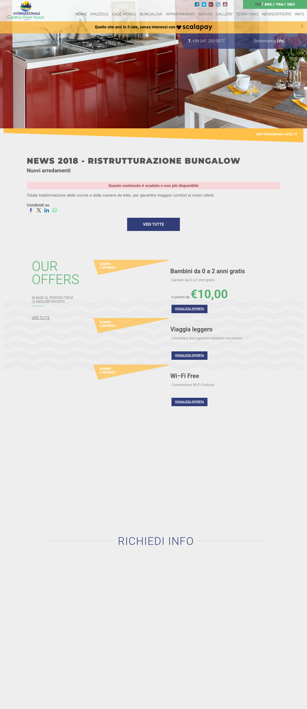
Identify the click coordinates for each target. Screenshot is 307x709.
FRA (279, 4)
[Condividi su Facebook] (31, 209)
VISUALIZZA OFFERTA (189, 309)
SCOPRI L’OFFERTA (107, 265)
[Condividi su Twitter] (39, 209)
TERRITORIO (247, 14)
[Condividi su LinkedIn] (47, 209)
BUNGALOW (151, 14)
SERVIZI (205, 14)
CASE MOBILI (124, 14)
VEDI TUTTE (153, 224)
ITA (258, 4)
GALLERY (224, 14)
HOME (81, 14)
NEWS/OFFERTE (276, 14)
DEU (291, 4)
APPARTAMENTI (180, 14)
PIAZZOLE (99, 14)
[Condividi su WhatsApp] (55, 209)
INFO (299, 14)
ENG (268, 4)
